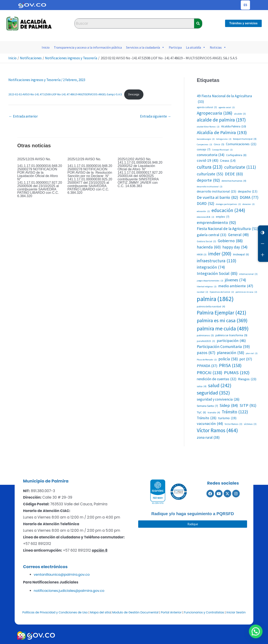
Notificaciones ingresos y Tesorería (34, 80)
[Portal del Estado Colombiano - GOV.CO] (32, 5)
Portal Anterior (171, 612)
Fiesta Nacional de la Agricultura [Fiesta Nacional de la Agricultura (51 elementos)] (227, 228)
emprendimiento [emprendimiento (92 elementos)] (216, 222)
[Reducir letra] (263, 245)
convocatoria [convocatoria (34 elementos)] (210, 155)
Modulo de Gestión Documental (135, 612)
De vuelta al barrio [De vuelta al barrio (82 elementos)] (217, 197)
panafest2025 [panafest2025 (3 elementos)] (206, 341)
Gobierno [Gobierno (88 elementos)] (230, 241)
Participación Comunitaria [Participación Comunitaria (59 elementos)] (223, 347)
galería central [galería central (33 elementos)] (211, 235)
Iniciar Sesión (236, 612)
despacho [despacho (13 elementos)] (247, 191)
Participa (175, 47)
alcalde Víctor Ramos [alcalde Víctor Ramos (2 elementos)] (208, 126)
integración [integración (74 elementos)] (211, 267)
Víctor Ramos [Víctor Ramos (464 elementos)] (217, 431)
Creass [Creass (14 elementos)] (228, 160)
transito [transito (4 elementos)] (214, 412)
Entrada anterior (23, 116)
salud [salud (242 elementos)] (219, 385)
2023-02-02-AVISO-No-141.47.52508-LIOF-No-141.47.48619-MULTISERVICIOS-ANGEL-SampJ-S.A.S (65, 94)
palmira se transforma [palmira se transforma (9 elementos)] (231, 335)
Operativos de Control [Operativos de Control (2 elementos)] (222, 292)
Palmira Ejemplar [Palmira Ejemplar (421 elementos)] (221, 313)
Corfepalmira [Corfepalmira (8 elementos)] (236, 155)
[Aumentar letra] (263, 256)
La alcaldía (196, 47)
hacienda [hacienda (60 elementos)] (209, 247)
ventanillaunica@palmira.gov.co (62, 574)
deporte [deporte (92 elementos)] (208, 180)
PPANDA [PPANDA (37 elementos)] (207, 366)
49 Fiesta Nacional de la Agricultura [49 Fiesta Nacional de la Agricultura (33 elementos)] (224, 99)
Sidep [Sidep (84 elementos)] (229, 405)
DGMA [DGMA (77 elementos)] (249, 197)
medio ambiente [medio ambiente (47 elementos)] (235, 286)
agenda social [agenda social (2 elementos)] (227, 107)
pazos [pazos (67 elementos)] (206, 353)
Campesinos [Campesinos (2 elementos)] (204, 144)
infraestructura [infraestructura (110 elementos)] (216, 260)
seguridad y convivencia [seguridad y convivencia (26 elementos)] (218, 399)
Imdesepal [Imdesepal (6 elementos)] (241, 254)
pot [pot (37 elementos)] (246, 359)
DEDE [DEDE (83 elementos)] (234, 174)
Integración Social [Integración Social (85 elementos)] (217, 273)
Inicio (46, 47)
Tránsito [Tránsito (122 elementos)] (235, 412)
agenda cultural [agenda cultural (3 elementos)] (207, 107)
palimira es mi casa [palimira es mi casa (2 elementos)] (246, 292)
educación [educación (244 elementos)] (228, 210)
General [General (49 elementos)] (238, 235)
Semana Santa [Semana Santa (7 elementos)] (207, 406)
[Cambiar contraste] (263, 233)
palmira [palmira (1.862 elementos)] (215, 299)
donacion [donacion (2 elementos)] (248, 204)
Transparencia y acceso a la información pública (88, 47)
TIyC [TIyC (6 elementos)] (201, 412)
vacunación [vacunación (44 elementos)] (210, 424)
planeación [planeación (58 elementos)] (230, 353)
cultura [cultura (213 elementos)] (210, 167)
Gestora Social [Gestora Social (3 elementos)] (206, 241)
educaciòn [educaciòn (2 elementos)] (203, 211)
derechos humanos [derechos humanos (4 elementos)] (234, 181)
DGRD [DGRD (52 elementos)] (205, 203)
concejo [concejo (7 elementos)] (203, 149)
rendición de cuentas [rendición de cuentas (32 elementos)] (216, 379)
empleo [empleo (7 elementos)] (222, 217)
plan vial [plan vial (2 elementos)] (252, 353)
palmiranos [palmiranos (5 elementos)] (205, 335)
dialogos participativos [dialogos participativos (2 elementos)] (228, 204)
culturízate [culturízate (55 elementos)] (210, 174)
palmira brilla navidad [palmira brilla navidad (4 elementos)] (211, 306)
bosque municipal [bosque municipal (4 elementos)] (244, 139)
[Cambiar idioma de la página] (245, 5)
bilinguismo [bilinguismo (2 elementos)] (223, 139)
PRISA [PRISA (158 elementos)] (230, 365)
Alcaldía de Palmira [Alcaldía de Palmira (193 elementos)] (222, 132)
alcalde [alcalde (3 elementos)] (240, 114)
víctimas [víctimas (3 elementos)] (250, 424)
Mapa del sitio (100, 612)
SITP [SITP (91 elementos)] (248, 405)
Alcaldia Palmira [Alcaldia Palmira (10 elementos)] (233, 126)
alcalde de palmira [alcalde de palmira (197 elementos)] (221, 119)
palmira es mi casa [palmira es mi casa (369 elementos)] (222, 321)
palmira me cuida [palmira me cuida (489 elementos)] (223, 328)
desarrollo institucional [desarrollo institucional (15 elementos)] (216, 191)
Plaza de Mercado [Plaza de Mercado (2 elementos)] (207, 359)
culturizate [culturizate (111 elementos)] (240, 167)
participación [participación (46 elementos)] (231, 341)
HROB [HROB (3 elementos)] (201, 254)
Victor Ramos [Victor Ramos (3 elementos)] (233, 424)
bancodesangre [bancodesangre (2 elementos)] (206, 139)
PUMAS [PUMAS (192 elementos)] (237, 372)
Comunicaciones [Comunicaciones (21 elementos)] (241, 144)
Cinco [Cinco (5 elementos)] (219, 144)
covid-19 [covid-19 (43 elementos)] (207, 160)
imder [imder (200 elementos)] (219, 253)
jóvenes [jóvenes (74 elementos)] (235, 280)
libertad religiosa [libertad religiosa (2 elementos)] (206, 286)
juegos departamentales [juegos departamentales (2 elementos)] (210, 280)
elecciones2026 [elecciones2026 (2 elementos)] (205, 217)
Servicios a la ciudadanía (145, 47)
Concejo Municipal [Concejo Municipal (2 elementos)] (222, 149)
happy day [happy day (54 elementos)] (234, 247)
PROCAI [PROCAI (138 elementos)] (209, 372)
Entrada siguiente (155, 116)
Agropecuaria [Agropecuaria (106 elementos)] (214, 113)
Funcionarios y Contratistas (204, 612)
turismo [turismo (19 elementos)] (227, 417)
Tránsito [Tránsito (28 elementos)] (206, 418)
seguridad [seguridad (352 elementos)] (213, 393)
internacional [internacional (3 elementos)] (248, 274)
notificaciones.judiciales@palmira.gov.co (70, 590)
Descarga (133, 94)
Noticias (218, 47)
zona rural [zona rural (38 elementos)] (208, 437)
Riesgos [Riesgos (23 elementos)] (247, 379)
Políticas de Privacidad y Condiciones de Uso (55, 612)
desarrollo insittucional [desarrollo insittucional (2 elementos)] (209, 186)
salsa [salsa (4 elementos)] (201, 386)
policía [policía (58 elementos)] (228, 359)
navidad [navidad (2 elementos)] (202, 292)
